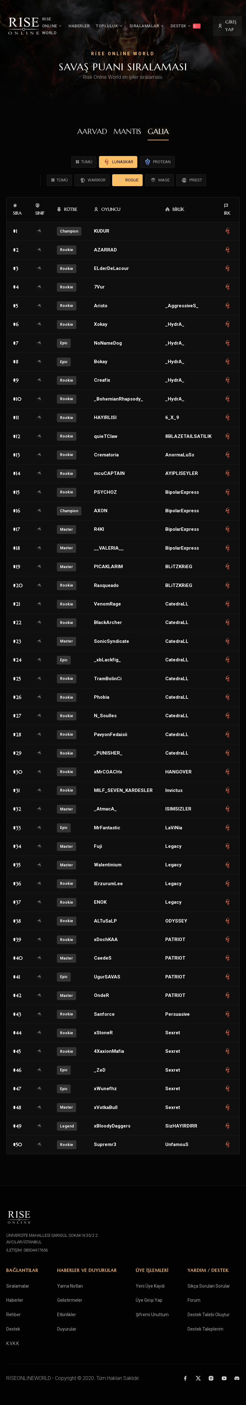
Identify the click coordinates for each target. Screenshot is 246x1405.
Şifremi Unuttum (152, 1314)
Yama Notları (70, 1286)
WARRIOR (92, 180)
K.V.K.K (12, 1343)
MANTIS (127, 131)
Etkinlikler (66, 1314)
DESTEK (181, 26)
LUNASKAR (118, 162)
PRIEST (191, 180)
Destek (13, 1329)
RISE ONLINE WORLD (52, 26)
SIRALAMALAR (147, 26)
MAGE (159, 180)
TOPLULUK (110, 26)
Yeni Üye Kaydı (150, 1286)
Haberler (14, 1300)
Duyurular (66, 1329)
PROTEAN (157, 162)
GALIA (158, 131)
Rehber (13, 1314)
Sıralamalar (17, 1286)
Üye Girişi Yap (149, 1300)
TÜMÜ (83, 162)
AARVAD (92, 131)
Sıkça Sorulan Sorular (209, 1286)
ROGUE (127, 180)
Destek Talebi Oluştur (209, 1314)
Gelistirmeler (69, 1300)
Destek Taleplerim (205, 1329)
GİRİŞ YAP (227, 25)
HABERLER (79, 26)
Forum (194, 1300)
